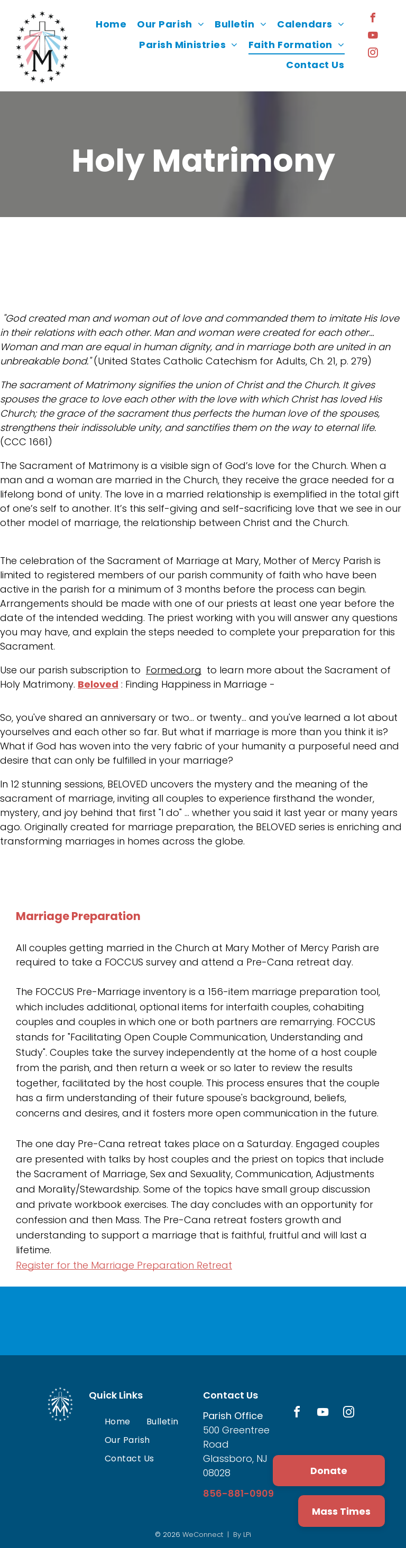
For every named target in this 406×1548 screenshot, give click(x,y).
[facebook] (373, 19)
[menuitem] (111, 24)
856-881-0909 (238, 1493)
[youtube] (373, 36)
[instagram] (373, 54)
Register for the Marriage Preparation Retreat (124, 1265)
